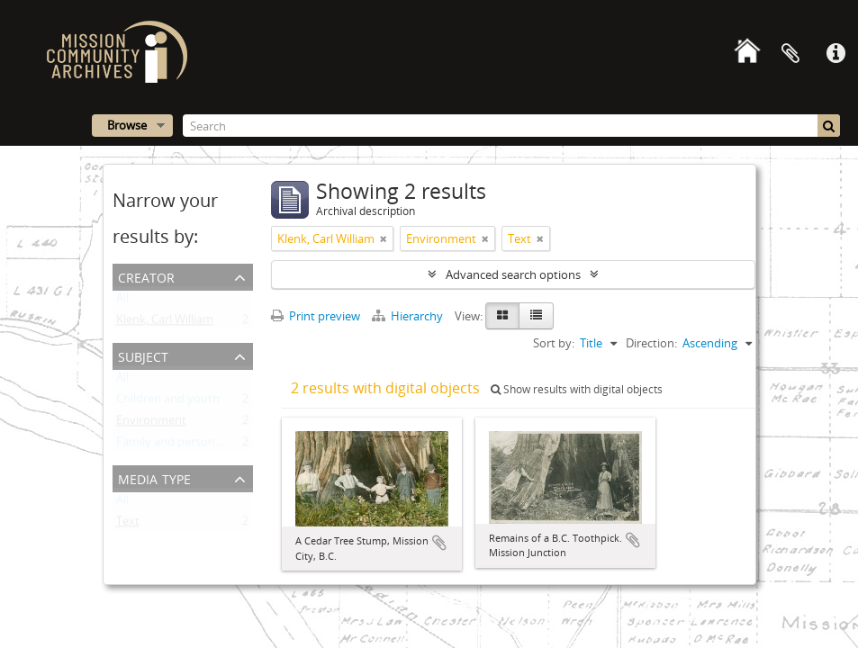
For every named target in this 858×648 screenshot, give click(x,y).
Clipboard (790, 54)
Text (128, 525)
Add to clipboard (439, 543)
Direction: (651, 343)
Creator (146, 276)
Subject (143, 355)
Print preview (315, 316)
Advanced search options (513, 274)
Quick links (835, 54)
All (122, 301)
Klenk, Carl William (164, 323)
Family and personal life (179, 445)
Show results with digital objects (577, 389)
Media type (154, 477)
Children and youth (168, 402)
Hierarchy (409, 316)
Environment (151, 424)
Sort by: (553, 343)
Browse (127, 125)
